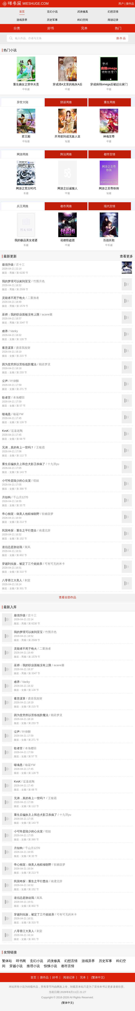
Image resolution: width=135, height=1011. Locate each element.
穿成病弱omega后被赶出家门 (109, 84)
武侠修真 (82, 11)
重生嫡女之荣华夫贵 (26, 84)
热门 (118, 28)
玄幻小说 (52, 11)
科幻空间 (82, 19)
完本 (84, 28)
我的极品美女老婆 (26, 240)
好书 (50, 28)
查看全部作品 (67, 597)
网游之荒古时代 (26, 188)
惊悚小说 (50, 966)
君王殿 (26, 136)
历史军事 (52, 19)
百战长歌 (109, 240)
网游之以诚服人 (67, 188)
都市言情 (67, 966)
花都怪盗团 (67, 240)
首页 (22, 11)
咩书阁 (21, 961)
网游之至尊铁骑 (109, 188)
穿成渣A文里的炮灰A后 (67, 84)
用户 (121, 3)
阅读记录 (113, 19)
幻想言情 (113, 11)
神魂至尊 (109, 136)
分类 (17, 28)
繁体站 (7, 961)
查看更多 (126, 256)
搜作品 (130, 3)
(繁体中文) (97, 977)
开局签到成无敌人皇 (67, 136)
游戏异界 (22, 19)
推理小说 (33, 966)
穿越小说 (16, 966)
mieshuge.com (25, 3)
